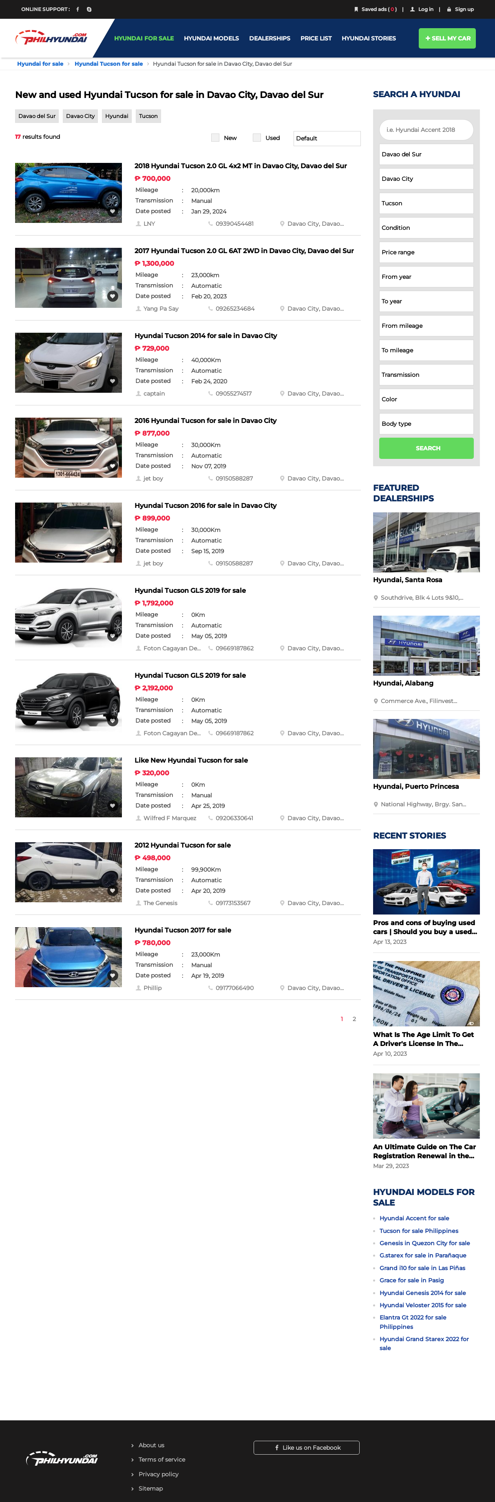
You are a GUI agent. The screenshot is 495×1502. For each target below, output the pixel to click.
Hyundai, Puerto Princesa (416, 786)
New (230, 138)
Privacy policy (159, 1474)
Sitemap (151, 1488)
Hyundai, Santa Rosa (407, 580)
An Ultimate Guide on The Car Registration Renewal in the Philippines (424, 1152)
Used (272, 138)
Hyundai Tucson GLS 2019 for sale (190, 590)
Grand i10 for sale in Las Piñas (422, 1268)
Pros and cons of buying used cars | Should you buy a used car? (424, 928)
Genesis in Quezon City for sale (425, 1243)
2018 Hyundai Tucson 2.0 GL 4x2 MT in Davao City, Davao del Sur (241, 166)
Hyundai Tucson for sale (109, 63)
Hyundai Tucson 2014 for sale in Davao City (206, 336)
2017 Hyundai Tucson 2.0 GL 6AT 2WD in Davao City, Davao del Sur (244, 251)
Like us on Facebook (307, 1447)
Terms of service (162, 1459)
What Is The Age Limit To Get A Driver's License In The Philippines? (423, 1039)
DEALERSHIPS (269, 38)
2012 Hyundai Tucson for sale (183, 845)
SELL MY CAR (447, 38)
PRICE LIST (316, 38)
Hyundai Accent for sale (414, 1218)
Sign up (460, 9)
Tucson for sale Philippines (419, 1231)
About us (151, 1445)
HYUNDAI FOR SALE (144, 38)
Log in (421, 9)
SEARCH (428, 448)
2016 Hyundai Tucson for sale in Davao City (205, 421)
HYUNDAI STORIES (369, 38)
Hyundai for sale (40, 63)
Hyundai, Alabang (403, 683)
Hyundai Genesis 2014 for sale (423, 1293)
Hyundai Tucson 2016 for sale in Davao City (205, 506)
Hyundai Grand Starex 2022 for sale (424, 1343)
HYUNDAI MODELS (211, 38)
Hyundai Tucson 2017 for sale (183, 930)
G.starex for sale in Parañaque (423, 1255)
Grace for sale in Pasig (412, 1280)
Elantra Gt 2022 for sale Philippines (413, 1322)
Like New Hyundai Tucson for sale (191, 760)
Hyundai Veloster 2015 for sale (423, 1305)
